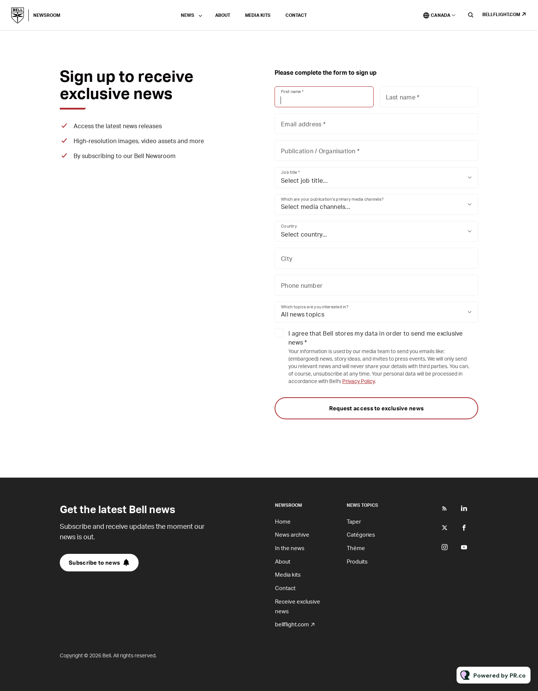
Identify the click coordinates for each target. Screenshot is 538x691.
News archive (292, 534)
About (222, 15)
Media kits (257, 15)
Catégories (361, 534)
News (187, 15)
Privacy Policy (358, 381)
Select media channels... (315, 206)
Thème (356, 548)
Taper (354, 521)
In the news (289, 548)
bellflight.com (501, 14)
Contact (296, 15)
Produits (357, 561)
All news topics (302, 314)
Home (283, 521)
